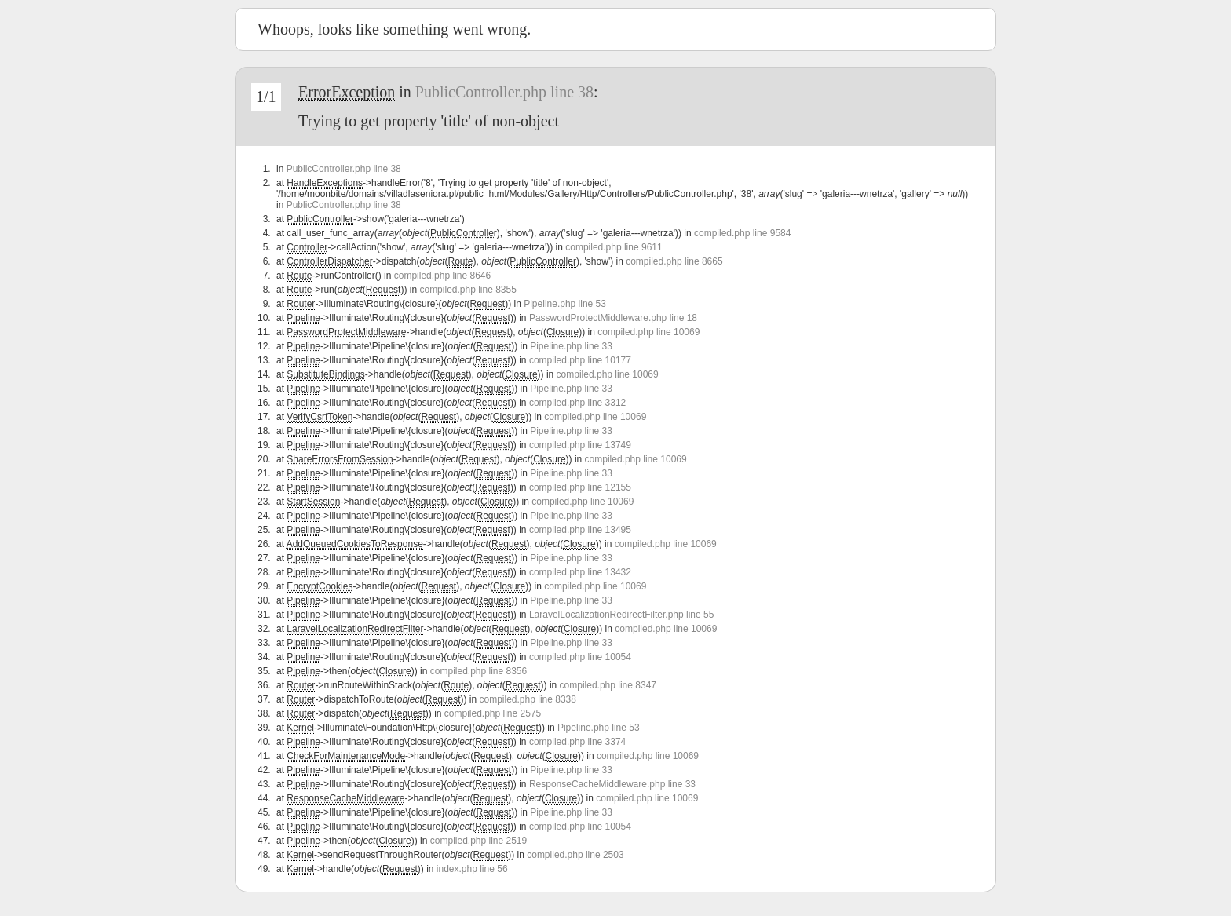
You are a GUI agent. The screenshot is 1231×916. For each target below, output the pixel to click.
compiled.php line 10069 (648, 332)
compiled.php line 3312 (577, 402)
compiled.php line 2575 (492, 713)
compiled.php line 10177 (580, 360)
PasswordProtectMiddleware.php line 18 (613, 317)
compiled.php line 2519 (478, 840)
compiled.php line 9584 (742, 233)
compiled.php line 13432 (580, 572)
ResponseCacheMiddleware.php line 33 (612, 784)
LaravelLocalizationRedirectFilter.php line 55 (621, 614)
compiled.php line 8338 (528, 699)
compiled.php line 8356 (478, 671)
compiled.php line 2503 (575, 854)
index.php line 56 (472, 868)
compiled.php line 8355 (467, 289)
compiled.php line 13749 (580, 445)
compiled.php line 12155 (580, 487)
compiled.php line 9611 (613, 247)
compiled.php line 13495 (580, 529)
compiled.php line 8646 (442, 275)
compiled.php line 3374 (577, 741)
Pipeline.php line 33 (571, 346)
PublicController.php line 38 (504, 91)
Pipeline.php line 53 (565, 303)
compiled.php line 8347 (608, 685)
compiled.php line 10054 (580, 656)
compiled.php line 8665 (674, 261)
